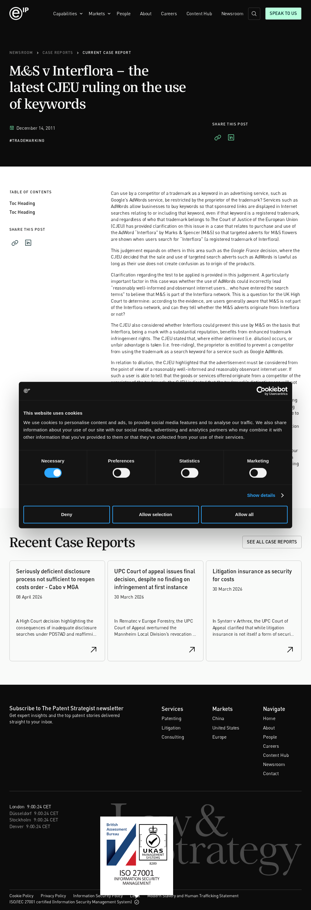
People (124, 13)
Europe (219, 737)
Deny (66, 514)
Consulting (173, 737)
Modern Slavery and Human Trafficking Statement (193, 895)
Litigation (171, 727)
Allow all (244, 514)
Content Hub (199, 13)
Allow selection (155, 514)
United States (225, 727)
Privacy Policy (53, 895)
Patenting (171, 718)
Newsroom (232, 13)
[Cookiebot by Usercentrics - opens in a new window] (261, 390)
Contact (271, 773)
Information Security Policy (98, 895)
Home (269, 718)
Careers (169, 13)
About (146, 13)
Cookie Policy (21, 895)
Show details (261, 495)
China (218, 718)
